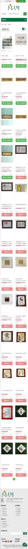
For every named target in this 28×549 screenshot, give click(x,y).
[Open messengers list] (24, 544)
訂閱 (25, 533)
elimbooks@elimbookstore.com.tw (14, 501)
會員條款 (18, 509)
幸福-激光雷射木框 (20, 427)
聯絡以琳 (4, 526)
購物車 (17, 515)
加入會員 (18, 508)
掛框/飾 (9, 24)
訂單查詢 (18, 513)
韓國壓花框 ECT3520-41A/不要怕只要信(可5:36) (21, 169)
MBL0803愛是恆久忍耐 (7, 390)
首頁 (2, 24)
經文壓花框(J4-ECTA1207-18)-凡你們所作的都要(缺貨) (21, 280)
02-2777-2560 (9, 500)
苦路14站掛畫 (5, 55)
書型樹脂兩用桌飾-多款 (21, 204)
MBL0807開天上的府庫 (21, 353)
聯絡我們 (4, 521)
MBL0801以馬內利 (20, 390)
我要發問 (4, 523)
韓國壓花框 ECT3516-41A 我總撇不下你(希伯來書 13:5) (21, 243)
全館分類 (4, 19)
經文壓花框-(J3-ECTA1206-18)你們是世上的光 (7, 280)
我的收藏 (18, 511)
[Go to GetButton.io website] (24, 547)
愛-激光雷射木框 (5, 464)
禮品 (6, 24)
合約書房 (4, 513)
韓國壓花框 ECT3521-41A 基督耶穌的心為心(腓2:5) (7, 206)
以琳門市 (4, 509)
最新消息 (4, 511)
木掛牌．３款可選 (20, 55)
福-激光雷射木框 (19, 464)
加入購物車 (7, 66)
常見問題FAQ (5, 525)
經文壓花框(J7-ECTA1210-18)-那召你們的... (7, 317)
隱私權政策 (5, 515)
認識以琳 (4, 508)
